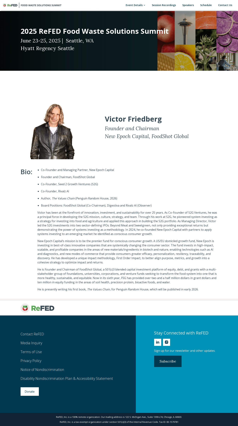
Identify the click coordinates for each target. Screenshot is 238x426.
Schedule (206, 5)
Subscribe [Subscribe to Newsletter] (168, 361)
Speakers (188, 5)
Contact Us (226, 5)
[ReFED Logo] (37, 308)
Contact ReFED (32, 334)
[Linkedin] (157, 342)
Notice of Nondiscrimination (42, 369)
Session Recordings (164, 5)
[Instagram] (166, 342)
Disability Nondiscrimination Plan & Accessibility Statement (67, 378)
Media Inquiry (31, 343)
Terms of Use (31, 351)
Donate (30, 391)
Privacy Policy (31, 360)
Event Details (136, 5)
